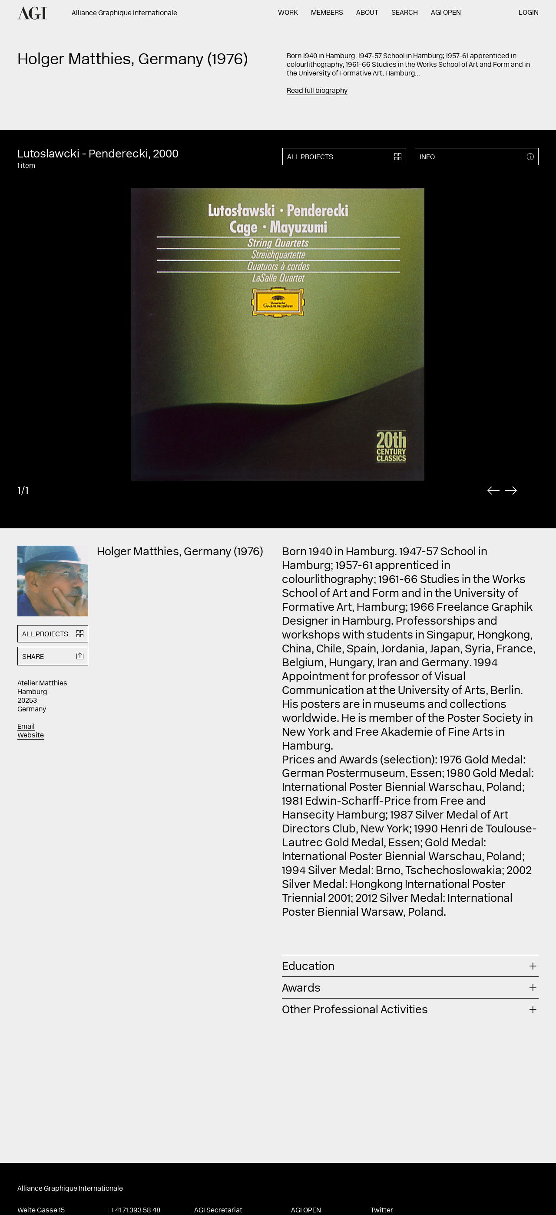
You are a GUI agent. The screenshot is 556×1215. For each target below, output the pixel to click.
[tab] (410, 965)
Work (288, 13)
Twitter (382, 1210)
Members (327, 13)
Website (30, 735)
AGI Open (446, 13)
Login (529, 13)
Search (404, 13)
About (367, 13)
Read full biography (317, 91)
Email (26, 727)
